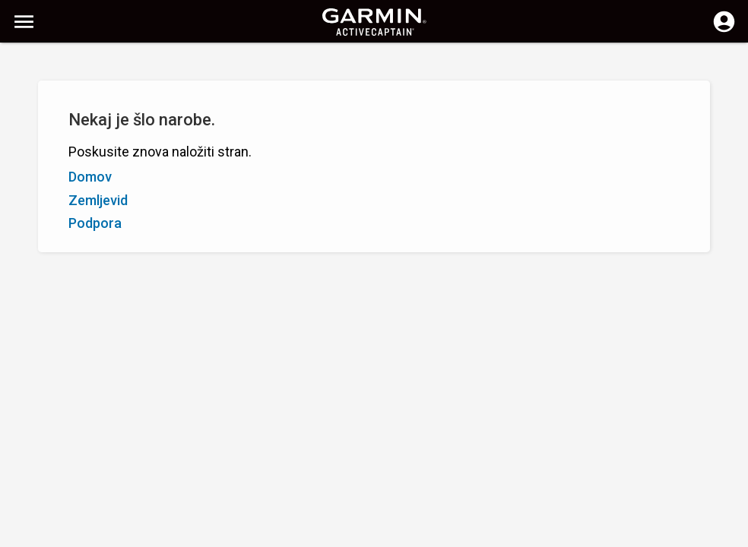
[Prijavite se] (724, 30)
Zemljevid (98, 200)
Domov (90, 177)
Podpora (95, 223)
